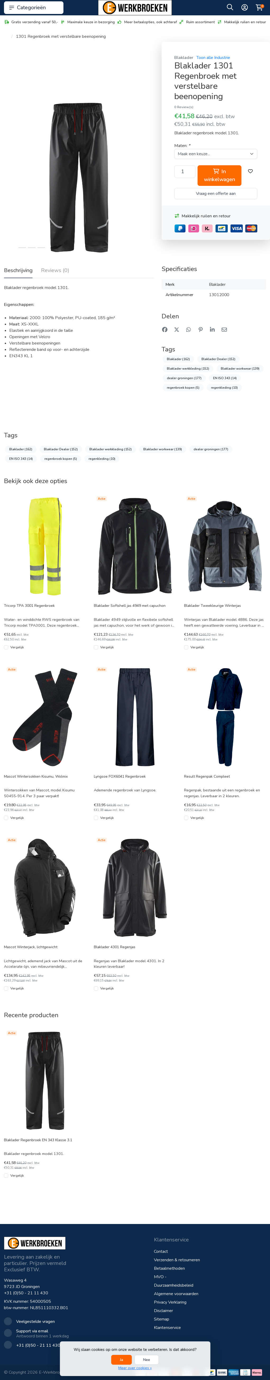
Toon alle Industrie (213, 58)
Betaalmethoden (169, 1268)
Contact (161, 1251)
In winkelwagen (219, 175)
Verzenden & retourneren (177, 1260)
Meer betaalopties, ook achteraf (147, 22)
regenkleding (224, 388)
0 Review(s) (183, 107)
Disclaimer (163, 1311)
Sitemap (161, 1319)
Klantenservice (167, 1328)
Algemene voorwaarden (176, 1294)
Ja (121, 1359)
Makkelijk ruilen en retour (241, 22)
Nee (146, 1359)
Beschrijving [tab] (18, 270)
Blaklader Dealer (218, 359)
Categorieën (33, 7)
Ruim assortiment (197, 22)
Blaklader (183, 58)
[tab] (55, 271)
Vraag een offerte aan (216, 193)
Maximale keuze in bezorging (87, 22)
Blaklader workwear (240, 368)
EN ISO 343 (225, 378)
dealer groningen (184, 378)
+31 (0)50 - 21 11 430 (26, 1293)
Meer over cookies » (135, 1367)
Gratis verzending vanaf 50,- (31, 22)
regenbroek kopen (183, 388)
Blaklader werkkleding (188, 368)
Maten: (182, 146)
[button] (230, 8)
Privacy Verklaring (170, 1302)
